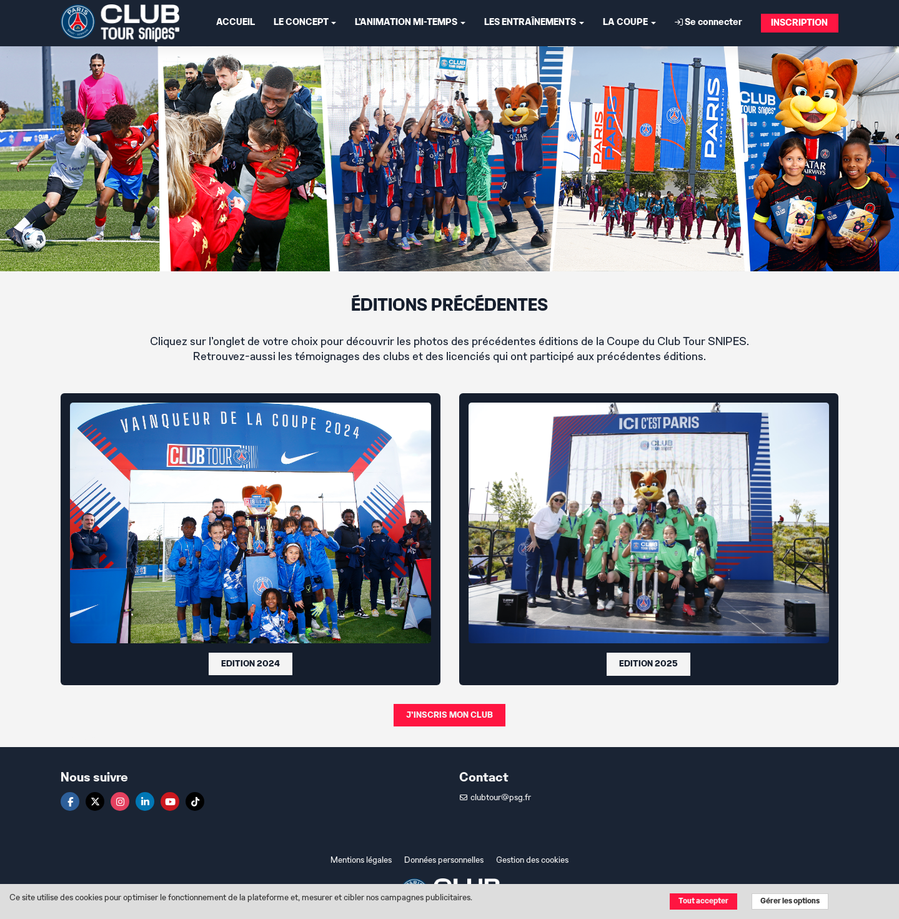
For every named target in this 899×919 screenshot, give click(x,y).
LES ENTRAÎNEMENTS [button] (534, 23)
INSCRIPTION (799, 23)
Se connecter (708, 22)
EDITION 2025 (648, 664)
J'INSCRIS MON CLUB (449, 715)
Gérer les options (790, 901)
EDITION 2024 (250, 664)
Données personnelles (444, 860)
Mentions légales (361, 860)
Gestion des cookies (532, 860)
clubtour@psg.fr (495, 797)
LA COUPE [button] (629, 23)
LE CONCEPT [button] (305, 23)
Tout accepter (703, 901)
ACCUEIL (235, 23)
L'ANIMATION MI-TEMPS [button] (410, 23)
